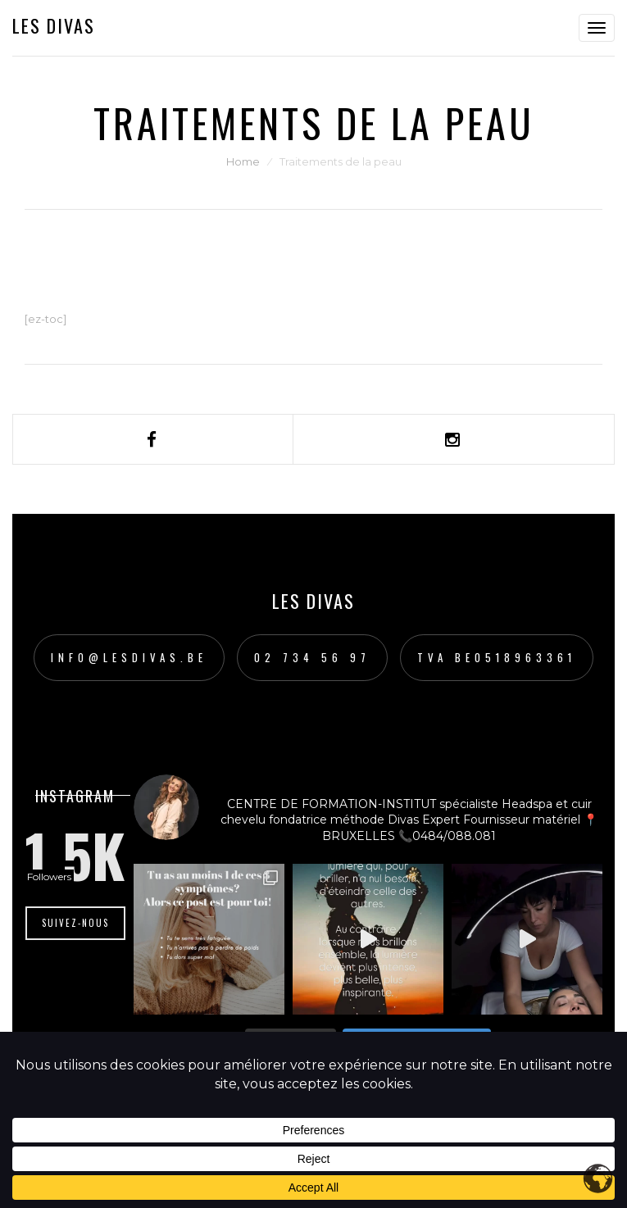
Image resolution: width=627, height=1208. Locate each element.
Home (243, 161)
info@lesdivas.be (129, 657)
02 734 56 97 (312, 657)
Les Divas (53, 25)
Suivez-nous (75, 922)
